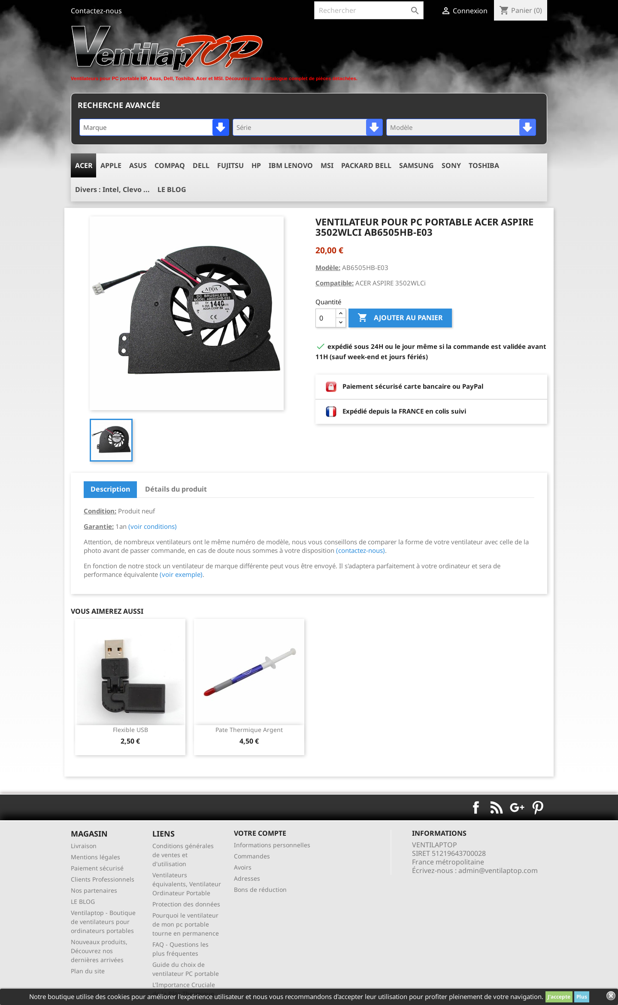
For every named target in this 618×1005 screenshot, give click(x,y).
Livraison (84, 846)
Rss (496, 807)
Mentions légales (95, 857)
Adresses (247, 878)
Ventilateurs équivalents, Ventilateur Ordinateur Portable (186, 884)
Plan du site (88, 971)
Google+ (517, 807)
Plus (581, 996)
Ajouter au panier (400, 318)
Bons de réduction (260, 889)
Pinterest (537, 807)
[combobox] (154, 127)
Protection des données (186, 904)
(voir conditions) (152, 526)
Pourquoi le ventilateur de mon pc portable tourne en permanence (185, 924)
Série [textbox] (243, 127)
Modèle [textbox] (401, 127)
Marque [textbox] (94, 127)
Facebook (476, 807)
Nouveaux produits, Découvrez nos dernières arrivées (99, 951)
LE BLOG (83, 901)
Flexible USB (130, 730)
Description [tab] (110, 489)
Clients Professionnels (102, 879)
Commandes (252, 856)
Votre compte (260, 833)
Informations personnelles (272, 845)
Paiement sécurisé (97, 868)
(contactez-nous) (360, 550)
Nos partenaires (94, 890)
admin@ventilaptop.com (498, 870)
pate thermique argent (249, 730)
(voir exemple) (181, 574)
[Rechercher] (369, 10)
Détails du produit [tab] (176, 489)
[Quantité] (325, 318)
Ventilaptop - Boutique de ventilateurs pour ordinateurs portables (103, 922)
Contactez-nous (96, 10)
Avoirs (242, 867)
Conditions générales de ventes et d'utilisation (183, 855)
